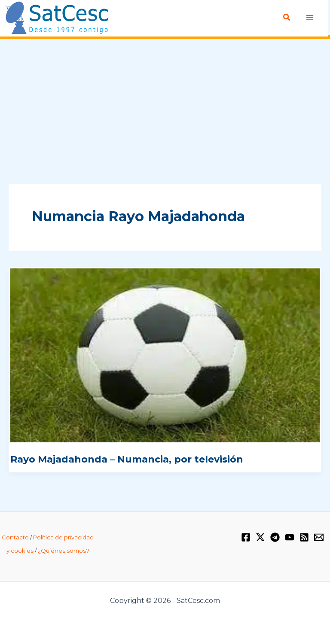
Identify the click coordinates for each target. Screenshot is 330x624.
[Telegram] (275, 537)
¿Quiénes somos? (63, 550)
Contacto (15, 537)
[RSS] (304, 537)
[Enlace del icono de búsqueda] (287, 17)
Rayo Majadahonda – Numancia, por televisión (126, 459)
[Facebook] (246, 537)
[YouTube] (289, 537)
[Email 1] (319, 537)
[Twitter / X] (260, 537)
